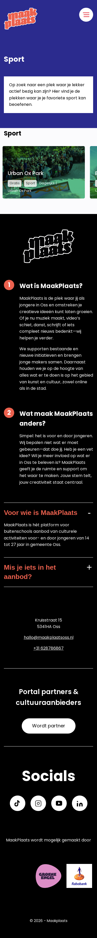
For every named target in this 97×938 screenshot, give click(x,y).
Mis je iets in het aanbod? (30, 572)
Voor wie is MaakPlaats (40, 512)
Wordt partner (48, 725)
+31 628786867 (48, 648)
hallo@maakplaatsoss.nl (48, 637)
